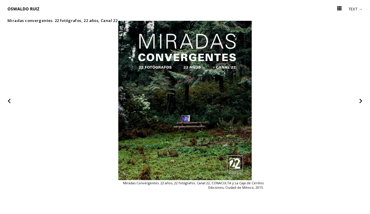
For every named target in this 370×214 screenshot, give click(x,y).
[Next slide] (360, 101)
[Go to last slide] (9, 101)
